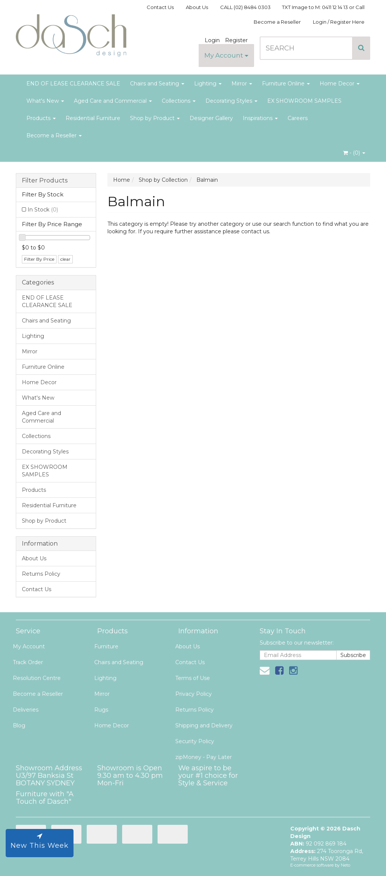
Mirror (241, 83)
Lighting (208, 83)
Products (41, 118)
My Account (226, 55)
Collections (179, 100)
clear (65, 259)
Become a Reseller (277, 22)
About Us (197, 7)
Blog (19, 725)
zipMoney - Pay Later (203, 757)
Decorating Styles (231, 100)
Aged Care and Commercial (113, 100)
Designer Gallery (211, 118)
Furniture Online (286, 83)
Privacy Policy (193, 693)
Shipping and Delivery (204, 725)
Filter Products (44, 180)
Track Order (28, 662)
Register (236, 40)
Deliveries (25, 709)
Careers (298, 118)
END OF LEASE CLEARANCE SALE (73, 83)
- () (354, 152)
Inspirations (260, 118)
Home (121, 179)
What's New (45, 100)
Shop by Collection (163, 179)
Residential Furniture (93, 118)
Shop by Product (155, 118)
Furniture (106, 646)
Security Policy (194, 741)
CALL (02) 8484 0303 (245, 7)
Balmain (207, 179)
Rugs (101, 709)
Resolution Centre (37, 678)
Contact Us (160, 7)
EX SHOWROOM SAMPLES (304, 100)
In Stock (43, 209)
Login (212, 40)
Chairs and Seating (157, 83)
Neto (345, 865)
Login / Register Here (339, 22)
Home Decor (340, 83)
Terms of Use (192, 678)
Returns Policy (41, 573)
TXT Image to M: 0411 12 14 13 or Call (323, 7)
